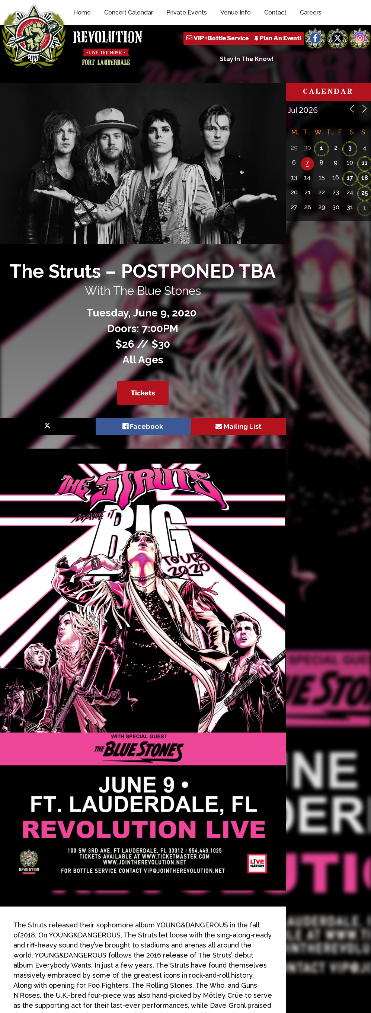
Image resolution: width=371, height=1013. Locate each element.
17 (350, 177)
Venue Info (235, 12)
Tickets (143, 393)
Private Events (186, 12)
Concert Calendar (128, 12)
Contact (275, 12)
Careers (311, 12)
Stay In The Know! (247, 59)
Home (82, 12)
